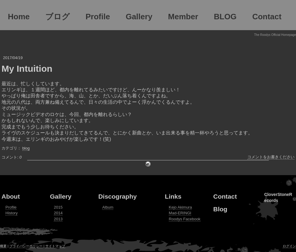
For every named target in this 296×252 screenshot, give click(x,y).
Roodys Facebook (185, 219)
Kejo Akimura (180, 207)
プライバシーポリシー (26, 246)
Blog (220, 209)
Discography (117, 196)
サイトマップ (55, 246)
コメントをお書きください (270, 157)
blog (26, 148)
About (11, 196)
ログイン (289, 246)
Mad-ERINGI (180, 213)
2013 (58, 219)
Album (107, 207)
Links (173, 196)
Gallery (60, 196)
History (11, 213)
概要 (3, 246)
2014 (58, 213)
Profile (11, 207)
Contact (225, 196)
